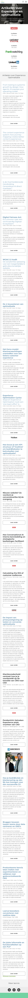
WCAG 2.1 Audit (10, 259)
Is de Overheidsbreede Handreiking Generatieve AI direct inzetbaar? (13, 185)
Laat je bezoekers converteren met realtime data (11, 913)
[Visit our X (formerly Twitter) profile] (9, 989)
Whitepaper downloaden (9, 976)
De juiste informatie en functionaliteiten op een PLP (13, 944)
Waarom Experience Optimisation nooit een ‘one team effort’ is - (13, 402)
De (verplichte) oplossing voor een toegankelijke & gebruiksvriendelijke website (14, 265)
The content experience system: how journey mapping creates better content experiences (13, 135)
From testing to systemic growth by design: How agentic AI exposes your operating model (14, 88)
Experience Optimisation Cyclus (12, 396)
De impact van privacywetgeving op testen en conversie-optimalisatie (12, 621)
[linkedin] (18, 989)
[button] (23, 2)
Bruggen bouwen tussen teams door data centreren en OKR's (14, 824)
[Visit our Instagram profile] (14, 989)
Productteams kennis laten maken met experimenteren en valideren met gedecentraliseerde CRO (13, 873)
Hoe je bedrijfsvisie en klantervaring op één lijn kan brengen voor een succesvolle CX (13, 781)
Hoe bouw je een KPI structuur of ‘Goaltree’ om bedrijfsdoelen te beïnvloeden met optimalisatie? (13, 449)
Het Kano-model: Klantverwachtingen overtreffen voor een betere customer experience (12, 353)
